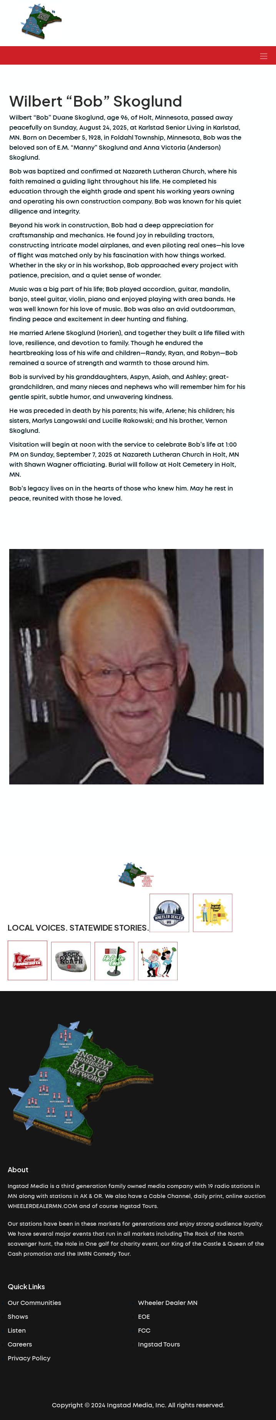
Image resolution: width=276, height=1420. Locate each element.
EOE (144, 1317)
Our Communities (34, 1303)
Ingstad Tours (159, 1345)
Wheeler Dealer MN (168, 1303)
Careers (20, 1345)
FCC (144, 1331)
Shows (18, 1317)
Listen (17, 1331)
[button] (263, 55)
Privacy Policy (29, 1358)
